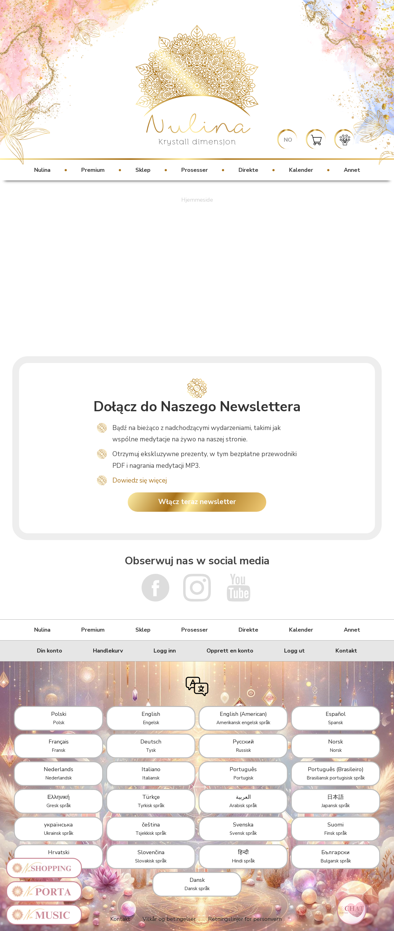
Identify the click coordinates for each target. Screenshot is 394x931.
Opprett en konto (230, 650)
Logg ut (294, 650)
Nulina (42, 170)
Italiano (151, 773)
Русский (243, 745)
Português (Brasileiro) (336, 773)
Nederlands (58, 773)
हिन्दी (243, 856)
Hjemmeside (197, 199)
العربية (243, 801)
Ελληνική (58, 801)
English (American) (243, 718)
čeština (150, 828)
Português (243, 773)
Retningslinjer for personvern (245, 919)
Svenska (243, 828)
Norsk (335, 745)
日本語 (335, 801)
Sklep (143, 170)
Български (335, 856)
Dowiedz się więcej (139, 480)
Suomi (335, 828)
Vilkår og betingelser (169, 919)
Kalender (301, 170)
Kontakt (346, 650)
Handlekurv (108, 650)
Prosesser (194, 170)
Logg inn (165, 650)
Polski (58, 718)
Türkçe (151, 801)
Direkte (248, 170)
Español (336, 718)
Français (59, 745)
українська (58, 828)
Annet (352, 170)
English (151, 718)
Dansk (197, 884)
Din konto (49, 650)
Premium (93, 170)
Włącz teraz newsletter (197, 502)
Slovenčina (151, 856)
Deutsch (150, 745)
